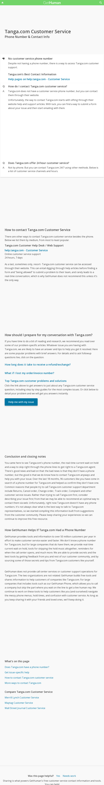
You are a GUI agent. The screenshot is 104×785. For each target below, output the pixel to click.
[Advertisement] (52, 134)
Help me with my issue (21, 402)
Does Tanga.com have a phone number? (27, 667)
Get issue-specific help (17, 672)
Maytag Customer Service (19, 702)
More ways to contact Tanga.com (23, 683)
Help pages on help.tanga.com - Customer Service (39, 79)
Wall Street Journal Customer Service (25, 708)
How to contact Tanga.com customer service (29, 677)
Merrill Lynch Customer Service (22, 697)
